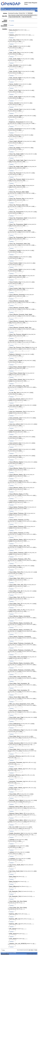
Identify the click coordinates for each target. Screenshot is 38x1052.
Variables (4, 29)
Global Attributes (4, 21)
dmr (36, 11)
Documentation (5, 954)
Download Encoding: (13, 13)
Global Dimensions (4, 25)
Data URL (4, 16)
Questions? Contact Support (32, 953)
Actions (5, 13)
